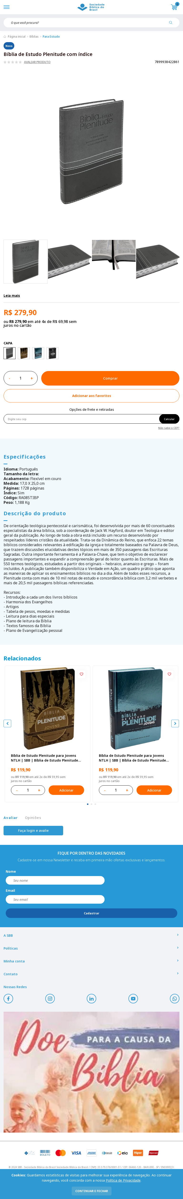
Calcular (169, 419)
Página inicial (16, 37)
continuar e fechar (91, 1191)
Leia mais (12, 295)
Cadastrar (91, 913)
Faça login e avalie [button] (33, 830)
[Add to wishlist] (91, 395)
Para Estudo (51, 37)
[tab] (87, 804)
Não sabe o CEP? (168, 427)
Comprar (110, 378)
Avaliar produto (37, 62)
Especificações (25, 456)
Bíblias (34, 37)
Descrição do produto (35, 513)
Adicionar (66, 790)
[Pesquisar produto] (172, 24)
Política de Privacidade (123, 1180)
